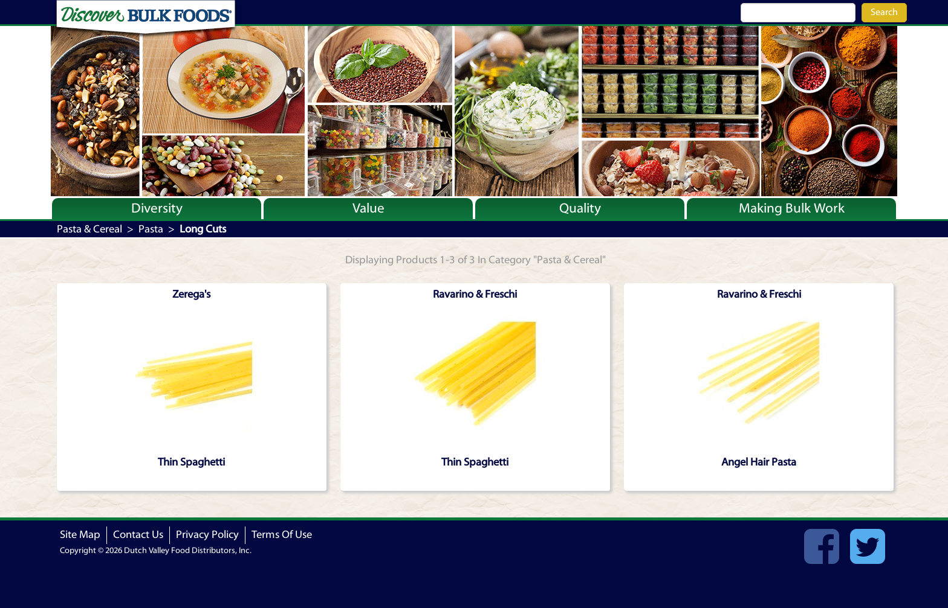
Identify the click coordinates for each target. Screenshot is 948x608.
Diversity (157, 208)
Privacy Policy (207, 534)
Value (368, 208)
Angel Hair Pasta (758, 462)
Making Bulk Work (792, 208)
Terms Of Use (282, 534)
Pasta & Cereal (89, 229)
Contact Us (138, 534)
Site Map (80, 534)
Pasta (150, 229)
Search (884, 12)
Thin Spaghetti (191, 462)
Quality (580, 208)
